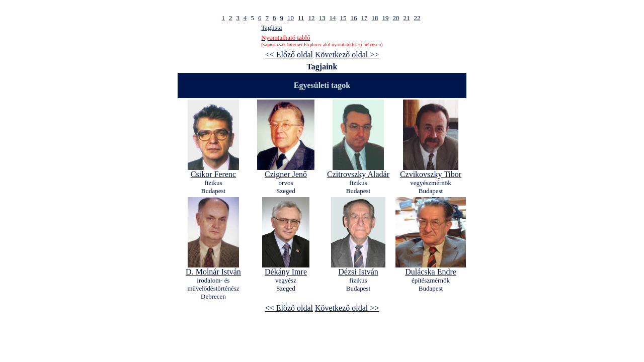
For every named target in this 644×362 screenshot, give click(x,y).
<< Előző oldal (289, 54)
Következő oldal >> (347, 54)
